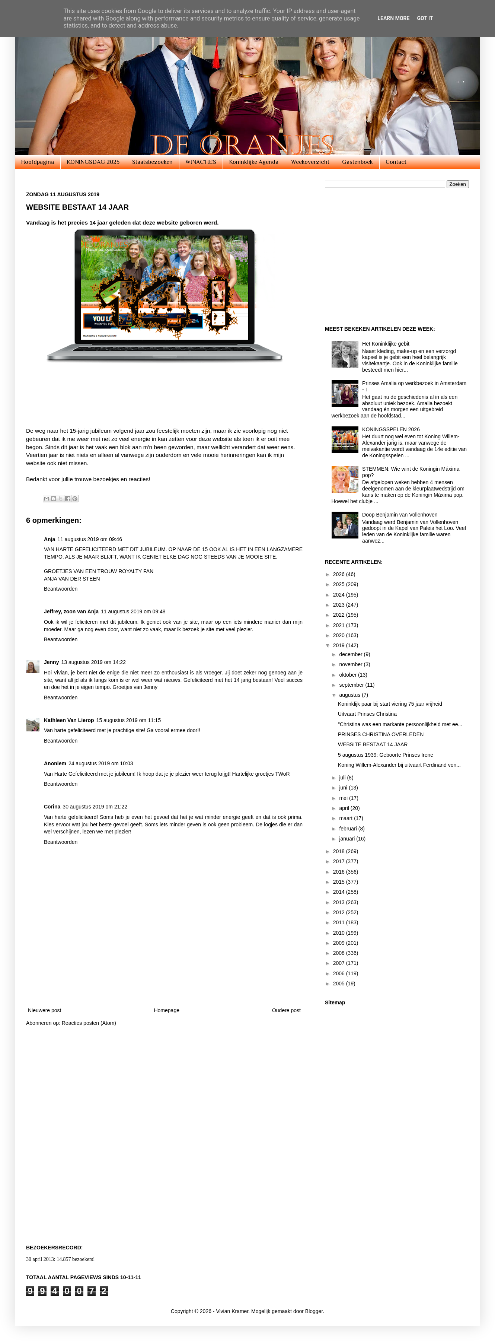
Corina (52, 807)
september (352, 685)
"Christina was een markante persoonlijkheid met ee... (400, 724)
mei (344, 798)
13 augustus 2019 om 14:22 (93, 662)
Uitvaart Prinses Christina (367, 714)
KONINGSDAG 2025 (93, 162)
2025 (339, 584)
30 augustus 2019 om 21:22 (95, 807)
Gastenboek (357, 162)
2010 (339, 933)
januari (347, 839)
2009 (339, 943)
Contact (396, 162)
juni (344, 788)
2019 (339, 645)
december (351, 654)
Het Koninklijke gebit (385, 344)
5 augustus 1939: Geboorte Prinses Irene (385, 755)
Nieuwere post (44, 1010)
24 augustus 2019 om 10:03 (100, 763)
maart (346, 818)
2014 (339, 892)
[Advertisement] (161, 408)
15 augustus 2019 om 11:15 (128, 720)
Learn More (393, 18)
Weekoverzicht (310, 162)
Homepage (166, 1010)
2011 (339, 922)
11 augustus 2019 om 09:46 (89, 539)
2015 (339, 882)
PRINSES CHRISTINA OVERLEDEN (381, 734)
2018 (339, 851)
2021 (339, 625)
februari (348, 829)
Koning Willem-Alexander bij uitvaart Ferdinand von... (399, 765)
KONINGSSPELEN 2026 (391, 429)
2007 (339, 963)
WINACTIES (200, 162)
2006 (339, 973)
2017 (339, 861)
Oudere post (286, 1010)
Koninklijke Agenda (253, 162)
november (351, 664)
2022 (339, 615)
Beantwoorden (60, 589)
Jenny (51, 662)
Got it (425, 18)
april (344, 808)
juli (343, 778)
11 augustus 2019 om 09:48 (133, 611)
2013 (339, 902)
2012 (339, 912)
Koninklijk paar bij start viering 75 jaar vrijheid (390, 704)
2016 (339, 872)
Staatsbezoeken (152, 162)
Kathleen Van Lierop (69, 720)
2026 (339, 574)
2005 (339, 983)
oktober (348, 675)
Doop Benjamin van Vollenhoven (399, 515)
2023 (339, 605)
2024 (339, 595)
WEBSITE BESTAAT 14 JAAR (373, 744)
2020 (339, 635)
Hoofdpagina (37, 162)
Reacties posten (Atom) (89, 1023)
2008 (339, 953)
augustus (350, 695)
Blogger (314, 1311)
